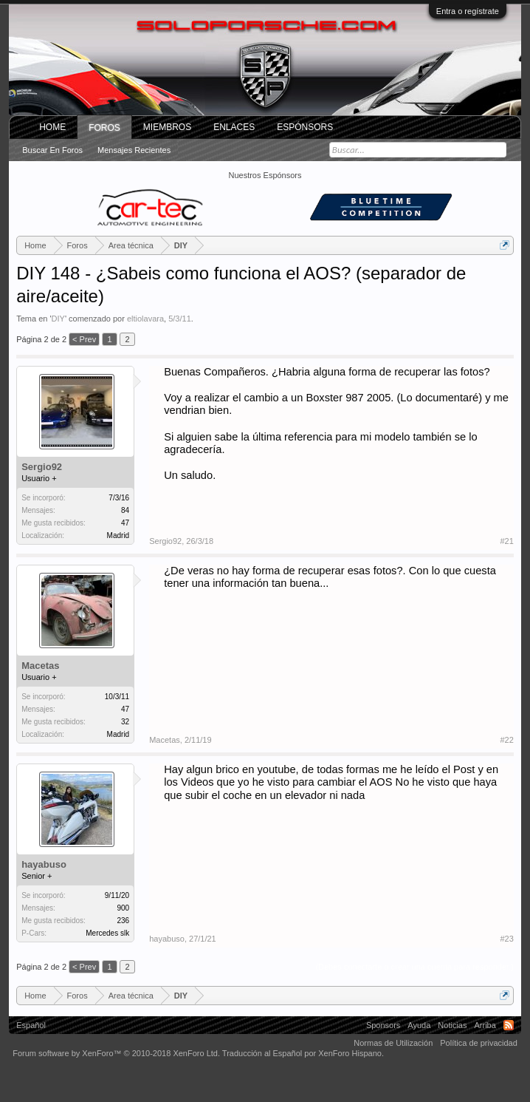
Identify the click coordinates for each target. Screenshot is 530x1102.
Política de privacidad (478, 1042)
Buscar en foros (52, 150)
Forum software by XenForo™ (116, 1053)
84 (125, 510)
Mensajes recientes (134, 150)
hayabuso (43, 864)
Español (31, 1025)
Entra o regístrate (467, 11)
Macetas (40, 665)
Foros (104, 128)
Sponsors (383, 1025)
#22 (506, 739)
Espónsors (305, 127)
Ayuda (418, 1025)
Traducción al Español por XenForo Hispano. (303, 1053)
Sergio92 (41, 466)
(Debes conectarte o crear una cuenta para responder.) (414, 966)
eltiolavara (145, 318)
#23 (506, 938)
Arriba (484, 1025)
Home (52, 127)
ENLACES (234, 127)
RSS (508, 1025)
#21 (506, 541)
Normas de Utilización (393, 1042)
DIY (58, 318)
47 (125, 709)
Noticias (452, 1025)
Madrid (118, 535)
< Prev (84, 339)
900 (123, 908)
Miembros (167, 127)
